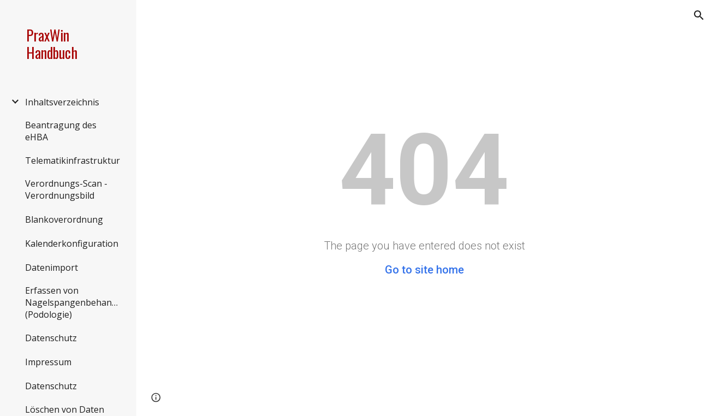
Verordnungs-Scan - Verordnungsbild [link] (66, 189)
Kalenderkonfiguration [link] (71, 243)
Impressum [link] (48, 362)
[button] (699, 15)
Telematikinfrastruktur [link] (72, 160)
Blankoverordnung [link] (64, 219)
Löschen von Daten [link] (64, 409)
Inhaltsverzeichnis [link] (62, 102)
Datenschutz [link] (51, 338)
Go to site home (424, 269)
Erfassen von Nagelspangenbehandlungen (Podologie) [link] (74, 302)
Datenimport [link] (51, 268)
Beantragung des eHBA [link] (60, 131)
